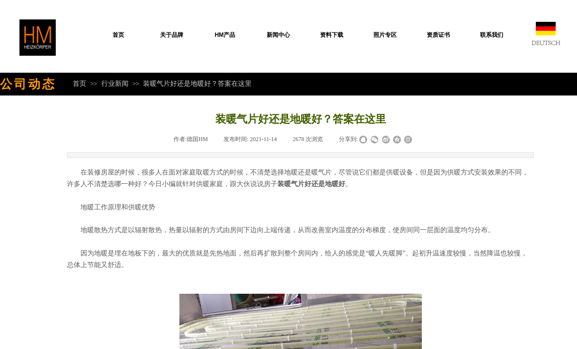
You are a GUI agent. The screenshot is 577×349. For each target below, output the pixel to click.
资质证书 (438, 35)
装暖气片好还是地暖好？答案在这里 (197, 83)
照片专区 (385, 35)
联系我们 (491, 35)
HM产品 (225, 35)
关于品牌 (171, 35)
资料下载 (331, 35)
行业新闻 (114, 83)
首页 (118, 35)
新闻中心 (278, 35)
